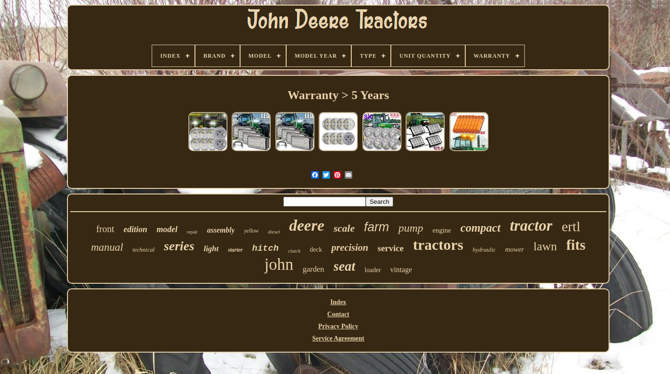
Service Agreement (338, 338)
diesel (274, 231)
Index (338, 302)
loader (373, 270)
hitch (265, 248)
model (167, 229)
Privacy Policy (338, 326)
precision (349, 247)
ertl (571, 226)
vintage (401, 270)
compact (481, 227)
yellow (251, 230)
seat (344, 266)
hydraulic (484, 249)
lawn (545, 246)
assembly (221, 230)
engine (442, 230)
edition (135, 229)
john (278, 264)
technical (144, 249)
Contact (338, 314)
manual (107, 247)
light (211, 248)
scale (344, 228)
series (179, 246)
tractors (438, 244)
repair (192, 231)
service (390, 248)
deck (316, 249)
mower (514, 249)
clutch (294, 251)
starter (235, 250)
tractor (531, 225)
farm (376, 227)
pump (410, 228)
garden (313, 269)
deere (306, 225)
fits (575, 245)
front (105, 229)
